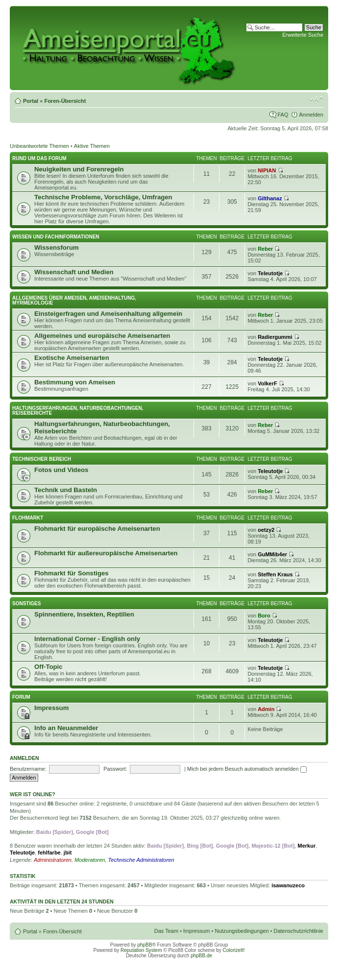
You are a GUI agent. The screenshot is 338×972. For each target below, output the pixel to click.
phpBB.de (201, 955)
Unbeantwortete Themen (39, 146)
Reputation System (141, 950)
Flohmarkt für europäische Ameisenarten (97, 528)
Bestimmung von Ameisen (74, 382)
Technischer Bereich (41, 459)
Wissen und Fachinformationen (55, 236)
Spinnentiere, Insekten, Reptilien (84, 614)
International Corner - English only (87, 638)
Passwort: (115, 769)
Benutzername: (28, 769)
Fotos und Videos (61, 470)
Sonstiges (26, 603)
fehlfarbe (49, 852)
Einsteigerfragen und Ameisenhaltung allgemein (108, 313)
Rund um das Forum (39, 158)
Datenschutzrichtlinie (299, 931)
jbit (68, 852)
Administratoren (53, 860)
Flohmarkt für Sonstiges (71, 573)
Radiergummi (275, 337)
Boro (264, 615)
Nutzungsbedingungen (241, 931)
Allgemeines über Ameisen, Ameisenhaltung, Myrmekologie (74, 300)
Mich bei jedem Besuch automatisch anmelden (247, 769)
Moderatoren (89, 860)
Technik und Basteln (65, 490)
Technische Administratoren (141, 860)
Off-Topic (48, 666)
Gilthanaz (270, 198)
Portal (30, 101)
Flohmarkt (27, 518)
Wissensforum (56, 247)
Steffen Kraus (275, 574)
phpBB (144, 945)
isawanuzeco (288, 885)
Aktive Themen (92, 146)
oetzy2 (266, 530)
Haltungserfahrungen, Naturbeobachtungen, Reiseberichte (77, 410)
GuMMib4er (272, 554)
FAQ (282, 115)
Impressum (51, 707)
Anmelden (311, 115)
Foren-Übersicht (65, 101)
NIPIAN (267, 170)
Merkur (307, 846)
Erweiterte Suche (302, 35)
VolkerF (267, 383)
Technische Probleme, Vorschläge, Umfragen (103, 197)
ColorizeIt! (234, 950)
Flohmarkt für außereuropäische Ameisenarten (106, 553)
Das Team (166, 931)
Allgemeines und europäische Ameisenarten (102, 335)
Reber (265, 249)
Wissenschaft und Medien (74, 272)
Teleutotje (270, 273)
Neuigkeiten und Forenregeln (78, 169)
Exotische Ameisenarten (71, 357)
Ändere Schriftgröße (316, 99)
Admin (266, 709)
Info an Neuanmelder (66, 728)
